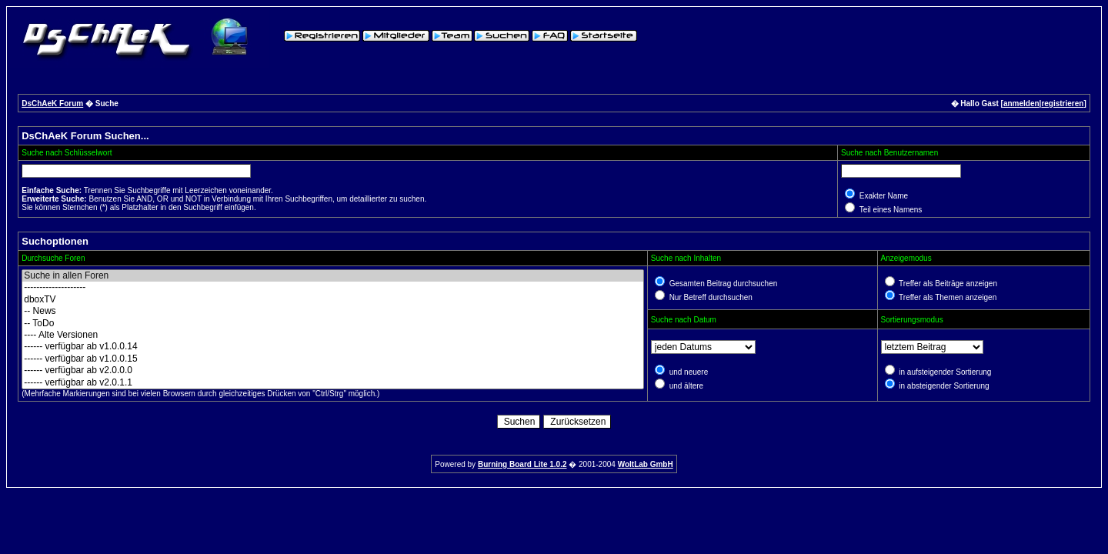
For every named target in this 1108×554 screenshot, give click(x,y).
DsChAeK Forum (52, 103)
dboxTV (332, 299)
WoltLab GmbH (645, 464)
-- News (332, 311)
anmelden (1021, 103)
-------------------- (332, 287)
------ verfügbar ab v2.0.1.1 (332, 383)
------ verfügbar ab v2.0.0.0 (332, 370)
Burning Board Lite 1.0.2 (522, 464)
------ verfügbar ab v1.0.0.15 (332, 359)
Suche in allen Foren (332, 276)
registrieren (1062, 103)
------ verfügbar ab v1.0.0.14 (332, 346)
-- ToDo (332, 323)
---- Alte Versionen (332, 335)
